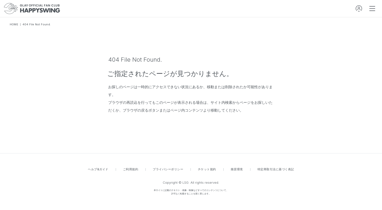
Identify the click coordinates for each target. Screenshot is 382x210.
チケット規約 (207, 169)
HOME (14, 24)
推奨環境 (237, 169)
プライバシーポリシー (168, 169)
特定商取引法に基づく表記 (276, 169)
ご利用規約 (130, 169)
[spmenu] (372, 8)
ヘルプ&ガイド (98, 169)
